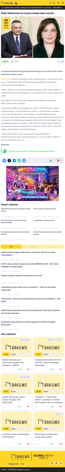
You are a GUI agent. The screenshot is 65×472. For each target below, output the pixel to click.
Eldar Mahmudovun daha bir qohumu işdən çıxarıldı (48, 233)
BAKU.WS (5, 79)
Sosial (43, 240)
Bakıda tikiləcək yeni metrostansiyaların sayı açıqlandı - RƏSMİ (13, 362)
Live (22, 464)
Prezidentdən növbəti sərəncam (44, 220)
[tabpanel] (32, 291)
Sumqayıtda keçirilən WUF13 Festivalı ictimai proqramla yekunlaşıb (48, 362)
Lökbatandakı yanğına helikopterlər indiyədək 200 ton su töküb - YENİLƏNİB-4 (31, 7)
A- (59, 61)
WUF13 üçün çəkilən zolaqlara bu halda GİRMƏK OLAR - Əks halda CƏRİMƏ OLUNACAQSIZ (29, 265)
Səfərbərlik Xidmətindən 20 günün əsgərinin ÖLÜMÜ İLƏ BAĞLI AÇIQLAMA (28, 323)
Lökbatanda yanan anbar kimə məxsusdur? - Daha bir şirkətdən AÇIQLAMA (28, 288)
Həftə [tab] (32, 247)
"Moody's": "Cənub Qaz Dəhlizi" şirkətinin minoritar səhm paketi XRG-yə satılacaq (48, 400)
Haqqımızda (13, 464)
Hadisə (5, 62)
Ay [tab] (53, 247)
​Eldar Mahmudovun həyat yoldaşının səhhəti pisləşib (15, 210)
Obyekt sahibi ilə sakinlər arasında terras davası (21, 275)
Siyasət (41, 228)
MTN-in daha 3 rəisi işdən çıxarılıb (45, 209)
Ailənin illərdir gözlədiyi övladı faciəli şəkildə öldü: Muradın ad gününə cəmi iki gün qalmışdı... (30, 311)
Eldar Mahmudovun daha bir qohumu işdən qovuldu (15, 233)
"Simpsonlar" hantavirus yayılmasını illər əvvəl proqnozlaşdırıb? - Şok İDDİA (30, 300)
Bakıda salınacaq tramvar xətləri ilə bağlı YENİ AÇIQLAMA (13, 400)
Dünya (10, 306)
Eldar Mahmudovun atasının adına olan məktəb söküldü (14, 221)
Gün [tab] (11, 247)
